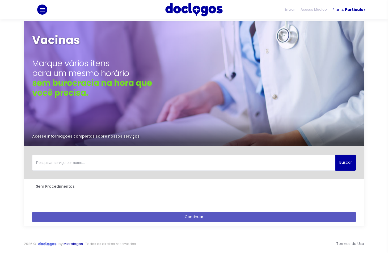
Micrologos (73, 244)
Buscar (345, 162)
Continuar (194, 216)
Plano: (348, 10)
